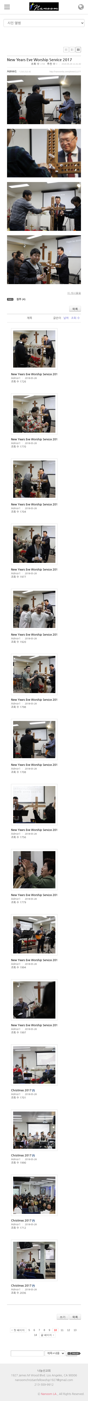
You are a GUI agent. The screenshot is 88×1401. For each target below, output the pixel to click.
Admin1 (12, 71)
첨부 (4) (20, 299)
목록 (75, 309)
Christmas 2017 (21, 1090)
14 (35, 1335)
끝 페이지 (46, 1335)
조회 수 (75, 318)
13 (75, 1330)
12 (68, 1330)
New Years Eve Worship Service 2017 (39, 59)
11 (62, 1330)
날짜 (66, 318)
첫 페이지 (19, 1330)
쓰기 (62, 1317)
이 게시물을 (74, 293)
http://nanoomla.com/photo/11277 (65, 71)
